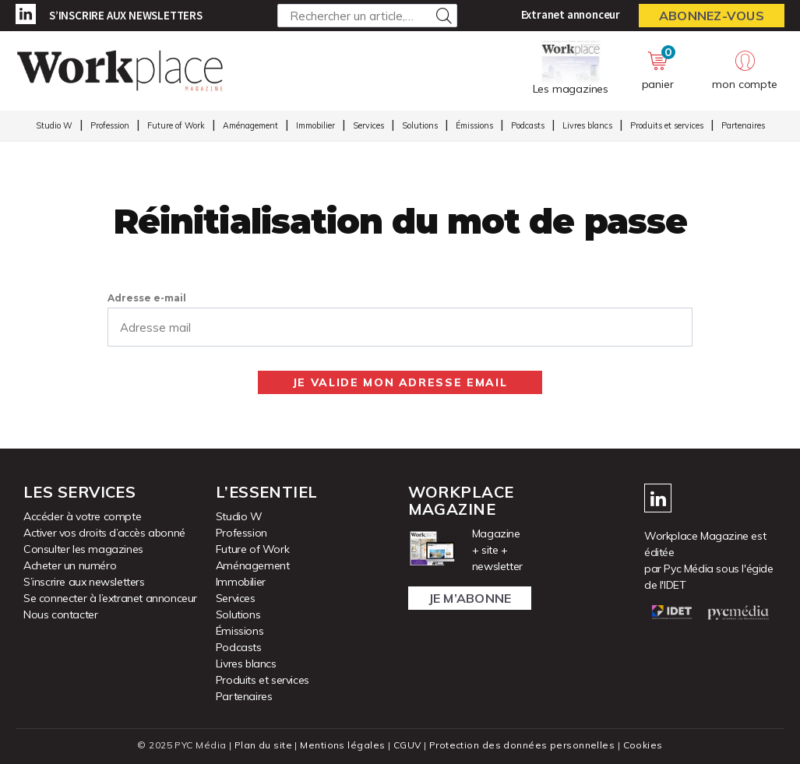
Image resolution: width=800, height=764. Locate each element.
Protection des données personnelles (522, 745)
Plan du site (263, 745)
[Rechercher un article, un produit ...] (367, 15)
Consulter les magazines (83, 549)
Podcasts (527, 125)
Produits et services (666, 125)
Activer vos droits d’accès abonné (104, 533)
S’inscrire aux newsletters (126, 15)
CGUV (407, 745)
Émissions (474, 125)
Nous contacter (60, 614)
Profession (109, 125)
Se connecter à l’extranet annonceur (110, 598)
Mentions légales (342, 745)
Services (368, 125)
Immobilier (315, 125)
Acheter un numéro (69, 565)
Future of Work (176, 125)
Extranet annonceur (570, 14)
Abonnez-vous (711, 15)
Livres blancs (587, 125)
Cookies (643, 745)
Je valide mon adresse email (400, 382)
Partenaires (743, 125)
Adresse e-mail (146, 298)
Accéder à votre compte (82, 516)
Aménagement (250, 125)
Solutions (420, 125)
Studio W (54, 125)
